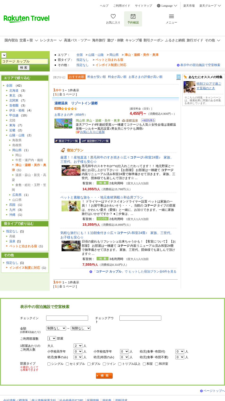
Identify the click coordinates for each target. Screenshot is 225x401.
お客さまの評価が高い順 (145, 77)
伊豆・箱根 (17, 110)
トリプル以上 (131, 364)
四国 (12, 205)
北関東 (13, 100)
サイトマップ (143, 5)
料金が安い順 (96, 77)
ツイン (111, 364)
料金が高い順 (117, 77)
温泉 (12, 241)
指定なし (82, 60)
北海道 (13, 90)
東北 (12, 95)
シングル (57, 364)
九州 (12, 210)
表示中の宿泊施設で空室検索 (200, 65)
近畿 (12, 130)
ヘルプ (104, 5)
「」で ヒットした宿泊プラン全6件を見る (134, 271)
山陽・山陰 (96, 55)
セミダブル (77, 364)
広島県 (17, 195)
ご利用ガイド (121, 5)
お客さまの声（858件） (70, 114)
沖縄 (12, 214)
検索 (104, 376)
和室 (150, 364)
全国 (79, 55)
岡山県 (114, 55)
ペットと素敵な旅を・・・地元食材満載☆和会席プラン (101, 197)
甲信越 (13, 115)
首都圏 (13, 105)
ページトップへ (214, 390)
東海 (12, 125)
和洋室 (163, 364)
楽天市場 (189, 5)
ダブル (95, 364)
